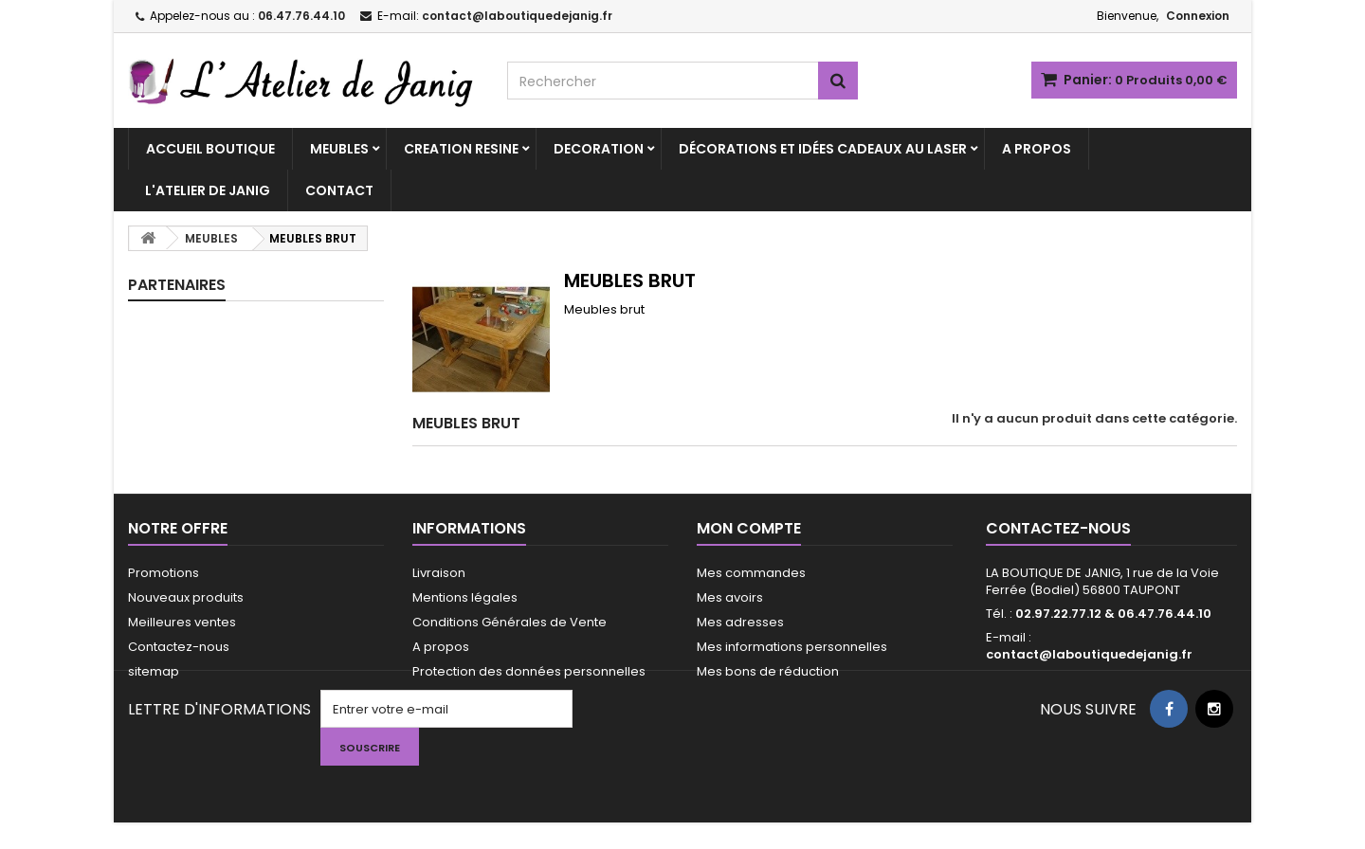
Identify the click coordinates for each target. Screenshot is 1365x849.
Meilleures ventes (182, 622)
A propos (440, 647)
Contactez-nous (178, 647)
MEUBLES (339, 148)
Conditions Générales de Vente (509, 622)
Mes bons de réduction (768, 671)
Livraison (438, 573)
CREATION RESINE (461, 148)
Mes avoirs (730, 597)
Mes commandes (751, 573)
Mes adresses (740, 622)
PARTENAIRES (177, 285)
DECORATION (599, 148)
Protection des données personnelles (529, 671)
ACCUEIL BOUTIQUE (210, 148)
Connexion (1197, 16)
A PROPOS (1036, 148)
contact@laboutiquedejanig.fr (1089, 654)
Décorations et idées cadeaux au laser (823, 148)
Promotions (163, 573)
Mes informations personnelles (792, 647)
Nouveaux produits (186, 597)
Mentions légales (465, 597)
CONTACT (339, 190)
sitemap (153, 671)
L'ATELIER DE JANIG (207, 190)
